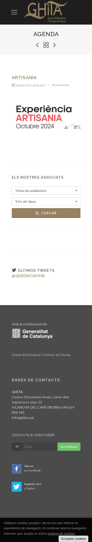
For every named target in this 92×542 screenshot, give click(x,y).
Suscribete (69, 446)
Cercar (46, 213)
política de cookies (61, 533)
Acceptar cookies (73, 539)
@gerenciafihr (28, 276)
